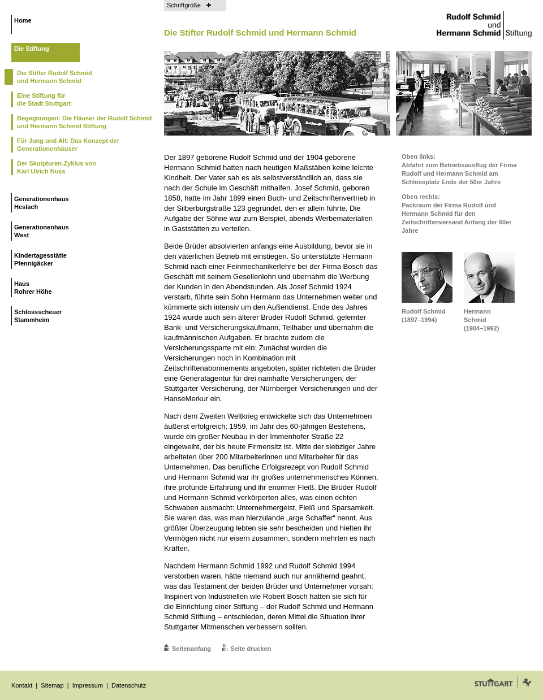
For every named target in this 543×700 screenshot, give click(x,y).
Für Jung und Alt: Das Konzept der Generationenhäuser (68, 144)
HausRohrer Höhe (33, 287)
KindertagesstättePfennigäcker (40, 259)
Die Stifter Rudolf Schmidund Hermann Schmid (54, 76)
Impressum (87, 685)
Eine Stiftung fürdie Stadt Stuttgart (44, 99)
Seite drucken (250, 648)
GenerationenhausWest (41, 231)
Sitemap (52, 685)
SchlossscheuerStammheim (38, 315)
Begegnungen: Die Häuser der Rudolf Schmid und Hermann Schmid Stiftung (84, 122)
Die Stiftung (31, 48)
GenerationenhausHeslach (41, 202)
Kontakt (21, 685)
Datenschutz (128, 685)
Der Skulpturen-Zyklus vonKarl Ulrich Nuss (56, 167)
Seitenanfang (191, 648)
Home (23, 20)
